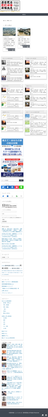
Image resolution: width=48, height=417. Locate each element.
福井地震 (3, 265)
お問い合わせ (5, 290)
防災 (20, 270)
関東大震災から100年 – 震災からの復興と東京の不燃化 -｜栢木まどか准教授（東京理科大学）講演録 (38, 71)
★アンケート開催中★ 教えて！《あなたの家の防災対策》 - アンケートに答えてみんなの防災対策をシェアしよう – (38, 117)
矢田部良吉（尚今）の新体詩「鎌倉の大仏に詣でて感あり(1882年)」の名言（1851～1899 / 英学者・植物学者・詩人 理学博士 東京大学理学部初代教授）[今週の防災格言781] (15, 71)
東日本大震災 (16, 268)
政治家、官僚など (7, 302)
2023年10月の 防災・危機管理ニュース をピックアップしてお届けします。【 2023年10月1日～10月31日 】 (15, 105)
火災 (4, 322)
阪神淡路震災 (6, 274)
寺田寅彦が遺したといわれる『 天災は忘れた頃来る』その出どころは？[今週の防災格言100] (14, 398)
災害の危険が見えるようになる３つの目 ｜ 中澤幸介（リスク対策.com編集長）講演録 (38, 105)
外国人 (4, 311)
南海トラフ (19, 272)
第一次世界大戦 (17, 265)
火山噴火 (5, 317)
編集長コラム (5, 335)
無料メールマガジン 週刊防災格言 (10, 281)
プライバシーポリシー (7, 293)
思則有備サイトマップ (7, 286)
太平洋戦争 (15, 272)
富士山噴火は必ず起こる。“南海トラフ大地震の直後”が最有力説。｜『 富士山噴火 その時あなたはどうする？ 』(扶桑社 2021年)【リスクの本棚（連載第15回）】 (12, 366)
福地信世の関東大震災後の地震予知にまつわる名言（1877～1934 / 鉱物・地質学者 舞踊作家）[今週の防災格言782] (15, 63)
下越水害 (11, 272)
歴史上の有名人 (6, 313)
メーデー (10, 268)
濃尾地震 (18, 270)
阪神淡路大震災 (9, 265)
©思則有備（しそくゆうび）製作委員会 (19, 412)
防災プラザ (10, 50)
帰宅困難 (8, 270)
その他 (4, 328)
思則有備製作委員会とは (8, 284)
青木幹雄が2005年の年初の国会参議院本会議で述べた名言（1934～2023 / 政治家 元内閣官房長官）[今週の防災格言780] (14, 79)
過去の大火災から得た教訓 (35, 76)
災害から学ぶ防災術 (11, 48)
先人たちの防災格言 (6, 301)
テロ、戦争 (5, 326)
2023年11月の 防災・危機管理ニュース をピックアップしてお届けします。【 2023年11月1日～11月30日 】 (15, 99)
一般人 (4, 309)
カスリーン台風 (6, 272)
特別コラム (4, 333)
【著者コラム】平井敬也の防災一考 (10, 288)
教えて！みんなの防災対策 (8, 338)
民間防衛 (5, 270)
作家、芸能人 (6, 307)
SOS (15, 270)
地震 (4, 320)
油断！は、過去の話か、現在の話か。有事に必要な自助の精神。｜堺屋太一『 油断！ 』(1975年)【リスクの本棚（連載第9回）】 (12, 230)
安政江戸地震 (12, 270)
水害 (14, 50)
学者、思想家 (6, 304)
